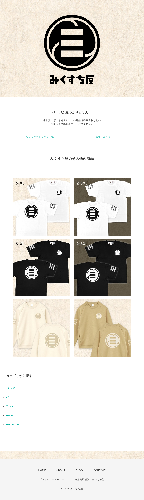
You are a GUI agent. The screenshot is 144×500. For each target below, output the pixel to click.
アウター (11, 406)
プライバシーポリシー (51, 479)
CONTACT (99, 470)
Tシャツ (10, 388)
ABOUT (60, 470)
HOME (42, 470)
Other (9, 415)
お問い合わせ (103, 137)
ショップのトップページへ (41, 137)
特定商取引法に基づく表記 (90, 479)
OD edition (13, 424)
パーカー (11, 397)
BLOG (79, 470)
